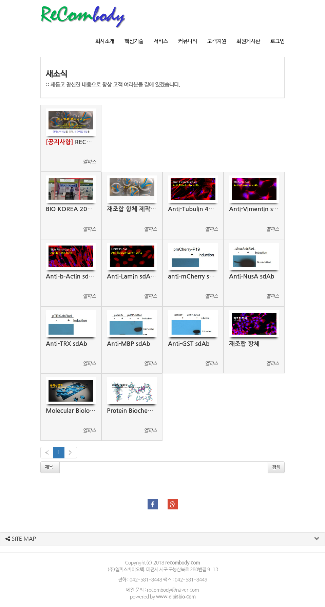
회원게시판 (248, 41)
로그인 (277, 41)
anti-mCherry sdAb (194, 276)
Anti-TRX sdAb (66, 344)
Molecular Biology (71, 411)
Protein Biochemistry (136, 411)
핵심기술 (134, 41)
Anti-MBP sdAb (128, 344)
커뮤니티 (187, 41)
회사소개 (104, 41)
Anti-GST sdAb (189, 344)
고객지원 (216, 41)
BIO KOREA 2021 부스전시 (82, 209)
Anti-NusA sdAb (251, 276)
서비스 (161, 41)
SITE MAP (20, 538)
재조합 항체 (244, 344)
